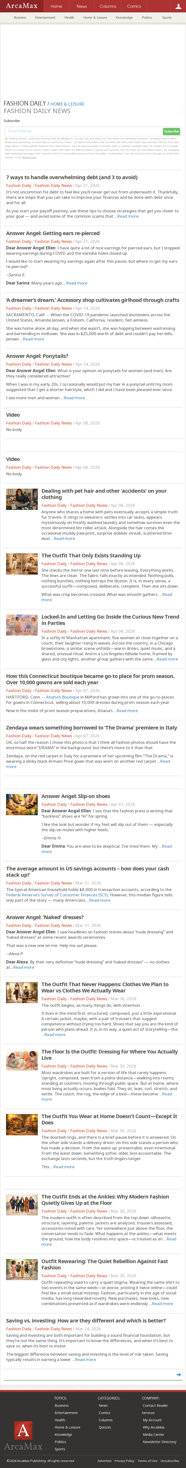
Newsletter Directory (159, 1441)
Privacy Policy (124, 1461)
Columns (106, 1420)
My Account (152, 1420)
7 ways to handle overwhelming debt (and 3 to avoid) (71, 177)
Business (20, 17)
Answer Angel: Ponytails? (37, 355)
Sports (167, 17)
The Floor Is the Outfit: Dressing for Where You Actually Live (109, 1054)
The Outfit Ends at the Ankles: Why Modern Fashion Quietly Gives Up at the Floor (105, 1199)
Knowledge (124, 17)
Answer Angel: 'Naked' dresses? (45, 917)
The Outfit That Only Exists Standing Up (90, 555)
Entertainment (45, 17)
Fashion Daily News (53, 185)
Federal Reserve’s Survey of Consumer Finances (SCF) (57, 895)
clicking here (29, 157)
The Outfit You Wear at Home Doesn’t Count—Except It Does (109, 1119)
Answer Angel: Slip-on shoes (75, 795)
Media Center (153, 1434)
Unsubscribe (170, 1461)
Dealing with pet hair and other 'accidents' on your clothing (104, 493)
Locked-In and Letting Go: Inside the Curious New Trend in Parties (110, 619)
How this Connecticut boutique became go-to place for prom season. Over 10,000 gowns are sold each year (90, 679)
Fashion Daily (18, 185)
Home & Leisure (95, 17)
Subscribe (171, 131)
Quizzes (105, 1427)
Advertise (105, 1461)
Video (13, 414)
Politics (147, 17)
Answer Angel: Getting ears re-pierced (53, 233)
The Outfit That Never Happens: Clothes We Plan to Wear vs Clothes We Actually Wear (104, 987)
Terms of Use (147, 1461)
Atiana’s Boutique (62, 697)
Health (69, 17)
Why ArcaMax (153, 1427)
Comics (104, 1412)
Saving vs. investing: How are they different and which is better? (86, 1320)
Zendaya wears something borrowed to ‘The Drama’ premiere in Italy (91, 727)
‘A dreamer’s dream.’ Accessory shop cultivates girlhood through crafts (92, 299)
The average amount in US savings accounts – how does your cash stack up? (87, 871)
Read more (128, 216)
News (103, 1405)
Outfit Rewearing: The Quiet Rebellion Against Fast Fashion (104, 1264)
